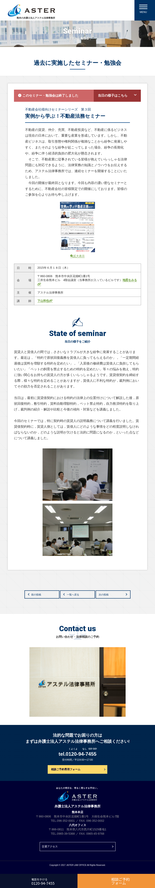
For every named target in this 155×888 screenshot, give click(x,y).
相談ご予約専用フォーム (65, 769)
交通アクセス (50, 846)
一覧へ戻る (73, 594)
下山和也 (45, 300)
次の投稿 (104, 594)
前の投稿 (36, 594)
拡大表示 (77, 256)
